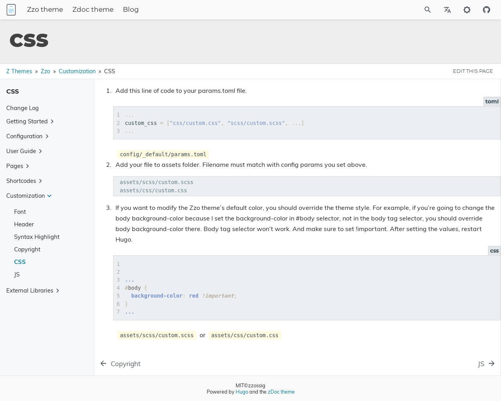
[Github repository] (486, 10)
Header (24, 224)
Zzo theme (90, 10)
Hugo (242, 391)
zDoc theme (281, 391)
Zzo (45, 71)
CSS (20, 262)
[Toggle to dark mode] (467, 10)
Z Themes (19, 71)
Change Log (22, 108)
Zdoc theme (138, 10)
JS (17, 274)
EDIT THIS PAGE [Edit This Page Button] (473, 71)
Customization (77, 71)
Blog (176, 10)
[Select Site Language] (447, 10)
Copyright (27, 249)
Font (20, 211)
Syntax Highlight (36, 236)
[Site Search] (406, 9)
